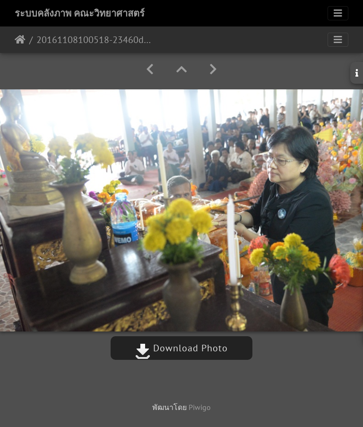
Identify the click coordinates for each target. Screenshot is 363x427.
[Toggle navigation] (338, 13)
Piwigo (200, 407)
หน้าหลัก (20, 40)
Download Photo (181, 348)
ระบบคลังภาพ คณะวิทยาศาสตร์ (80, 13)
